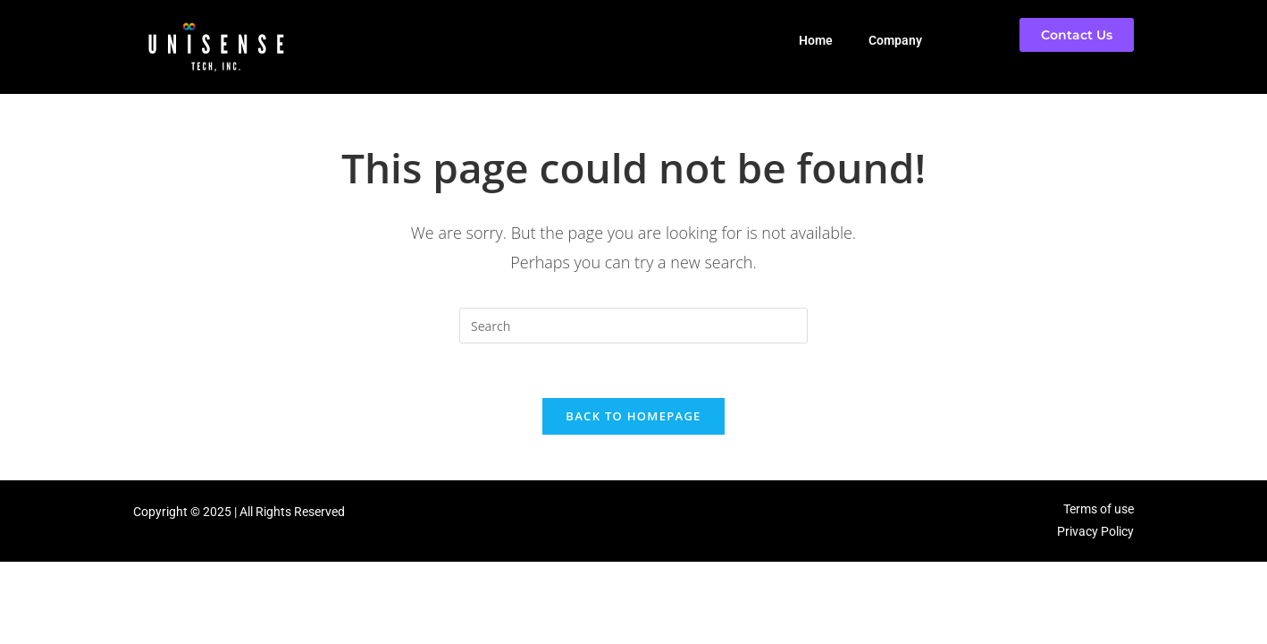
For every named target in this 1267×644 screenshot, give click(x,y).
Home (816, 40)
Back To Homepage (633, 416)
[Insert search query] (633, 325)
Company (895, 40)
